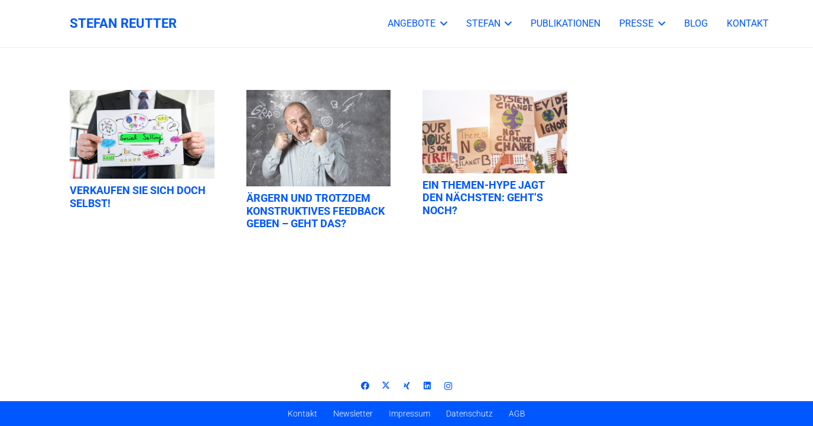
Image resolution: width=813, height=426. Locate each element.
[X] (386, 386)
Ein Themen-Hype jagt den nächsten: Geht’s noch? (483, 198)
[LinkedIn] (427, 386)
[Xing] (406, 386)
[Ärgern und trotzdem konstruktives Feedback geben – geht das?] (318, 138)
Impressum (409, 413)
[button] (441, 23)
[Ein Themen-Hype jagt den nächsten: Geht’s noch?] (494, 131)
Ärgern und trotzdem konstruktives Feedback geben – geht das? (315, 211)
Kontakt (302, 413)
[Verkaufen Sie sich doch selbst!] (142, 134)
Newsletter (353, 413)
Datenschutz (469, 413)
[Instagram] (448, 386)
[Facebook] (365, 386)
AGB (517, 413)
